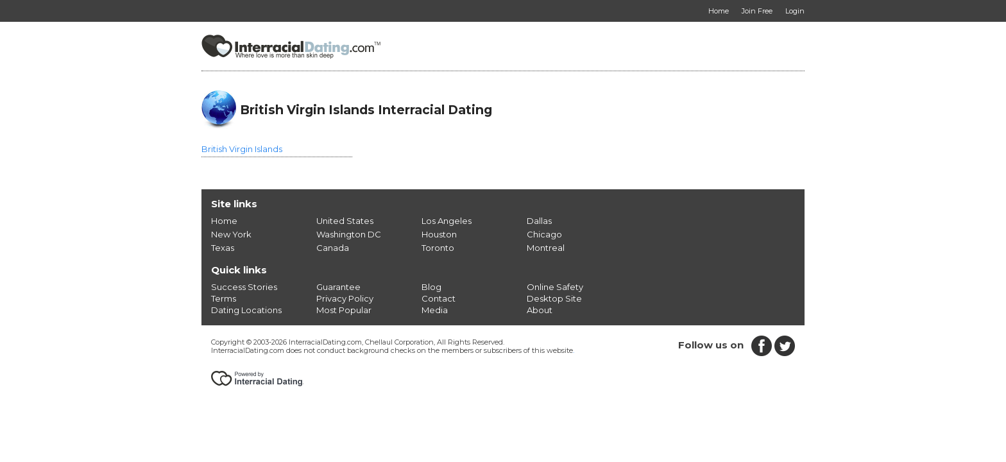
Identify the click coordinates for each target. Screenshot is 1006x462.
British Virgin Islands (241, 149)
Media (435, 310)
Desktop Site (554, 298)
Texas (222, 248)
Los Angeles (447, 221)
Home (224, 221)
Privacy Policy (344, 298)
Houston (439, 234)
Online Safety (555, 287)
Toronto (438, 248)
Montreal (546, 248)
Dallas (539, 221)
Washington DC (348, 234)
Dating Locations (246, 310)
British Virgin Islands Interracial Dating (366, 109)
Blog (431, 287)
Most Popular (343, 310)
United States (344, 221)
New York (231, 234)
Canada (332, 248)
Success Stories (244, 287)
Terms (223, 298)
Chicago (544, 234)
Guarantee (338, 287)
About (539, 310)
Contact (439, 298)
